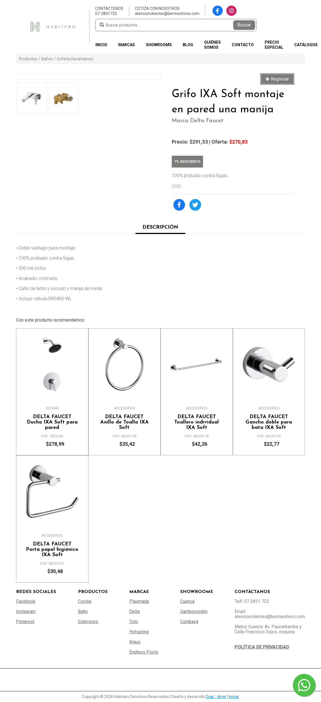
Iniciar (234, 696)
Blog (188, 45)
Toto (133, 621)
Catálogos (306, 45)
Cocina (84, 601)
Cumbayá (189, 621)
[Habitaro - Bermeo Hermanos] (52, 26)
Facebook (25, 601)
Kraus (135, 642)
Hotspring (139, 631)
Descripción (160, 227)
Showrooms (159, 45)
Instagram (26, 611)
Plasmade (139, 601)
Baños (47, 59)
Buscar (244, 25)
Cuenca (187, 601)
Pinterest (25, 621)
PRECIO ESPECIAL (274, 45)
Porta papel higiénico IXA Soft (52, 549)
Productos (28, 59)
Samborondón (194, 611)
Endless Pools (143, 652)
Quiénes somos (212, 45)
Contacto (243, 45)
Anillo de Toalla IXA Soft (124, 422)
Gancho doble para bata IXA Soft (269, 422)
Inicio (101, 45)
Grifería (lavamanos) (75, 59)
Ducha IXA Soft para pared (52, 422)
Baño (83, 611)
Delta (134, 611)
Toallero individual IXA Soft (196, 422)
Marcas (126, 45)
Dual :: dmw (216, 696)
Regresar (280, 79)
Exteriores (88, 621)
